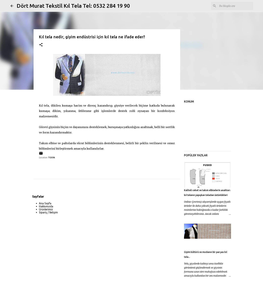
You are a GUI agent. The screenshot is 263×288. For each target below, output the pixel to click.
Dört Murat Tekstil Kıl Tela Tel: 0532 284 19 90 (73, 6)
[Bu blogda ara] (235, 6)
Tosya (51, 157)
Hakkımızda (46, 206)
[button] (41, 45)
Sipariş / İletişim (48, 212)
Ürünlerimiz (46, 209)
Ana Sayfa (45, 203)
